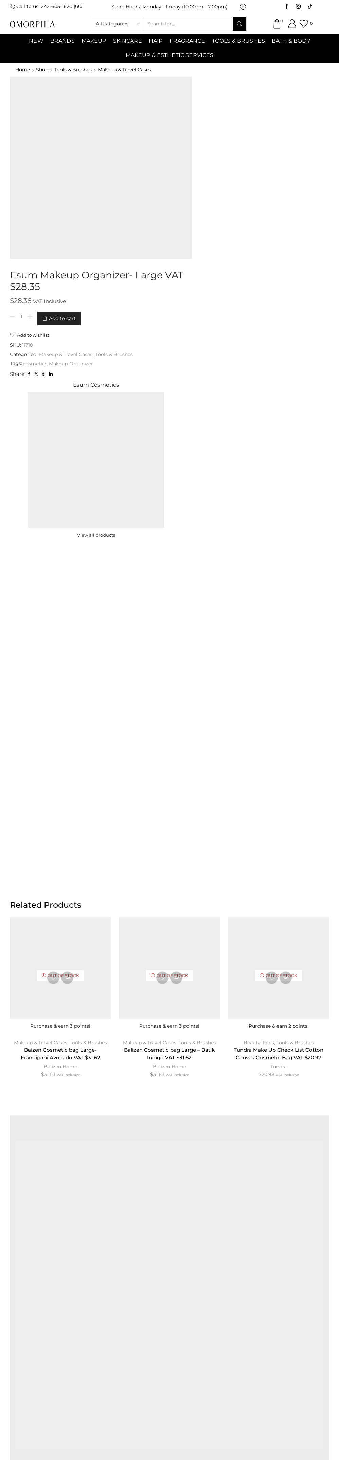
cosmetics (134, 186)
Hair (156, 41)
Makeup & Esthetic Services (170, 55)
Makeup (157, 186)
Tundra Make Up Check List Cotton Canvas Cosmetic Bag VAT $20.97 (279, 700)
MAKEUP (94, 41)
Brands (62, 41)
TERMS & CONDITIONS (192, 1288)
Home (22, 70)
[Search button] (239, 24)
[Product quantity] (119, 135)
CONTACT (132, 1288)
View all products (260, 167)
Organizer (180, 186)
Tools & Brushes (238, 41)
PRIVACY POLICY (262, 1288)
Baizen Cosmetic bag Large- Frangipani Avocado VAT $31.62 (60, 700)
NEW (36, 41)
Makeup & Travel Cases (124, 70)
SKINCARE (127, 41)
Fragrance (187, 41)
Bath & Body (291, 41)
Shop (42, 70)
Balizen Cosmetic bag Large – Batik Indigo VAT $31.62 (169, 700)
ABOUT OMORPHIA (76, 1288)
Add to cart (161, 136)
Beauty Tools (259, 688)
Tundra (278, 714)
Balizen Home (60, 714)
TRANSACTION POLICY (167, 1305)
